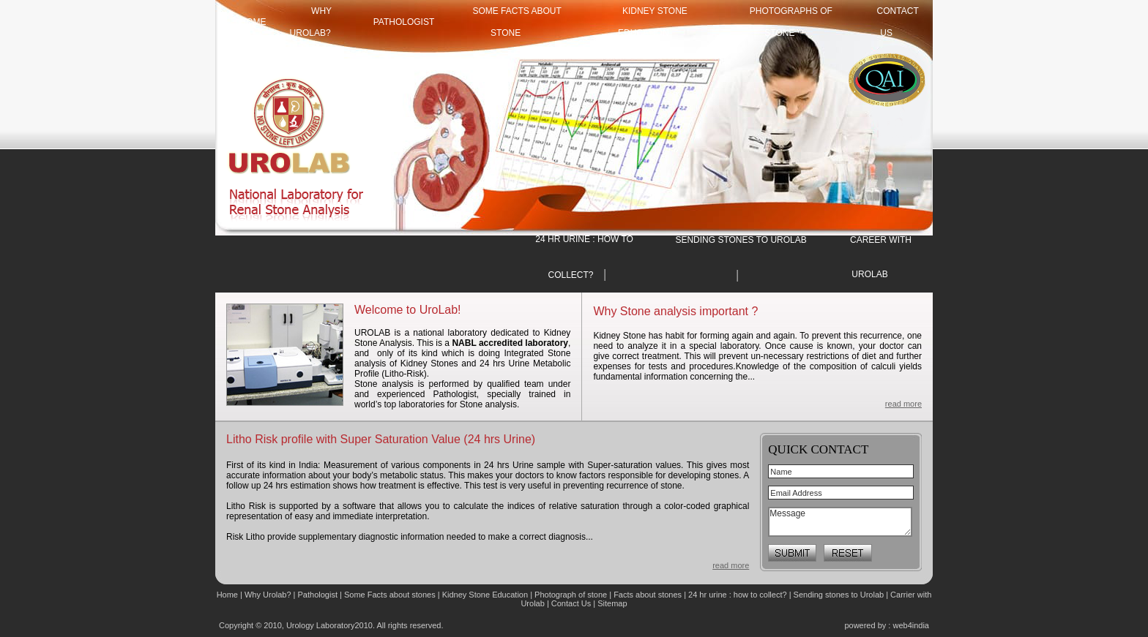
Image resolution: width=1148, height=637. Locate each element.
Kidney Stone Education (485, 594)
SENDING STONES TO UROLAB (740, 240)
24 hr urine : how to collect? (737, 594)
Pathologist (404, 22)
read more (903, 403)
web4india (910, 625)
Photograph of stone (570, 594)
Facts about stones (648, 594)
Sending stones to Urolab (839, 594)
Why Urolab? (268, 594)
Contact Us (572, 603)
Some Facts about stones (390, 594)
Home (228, 594)
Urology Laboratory (320, 625)
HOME (253, 22)
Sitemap (612, 603)
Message (840, 522)
